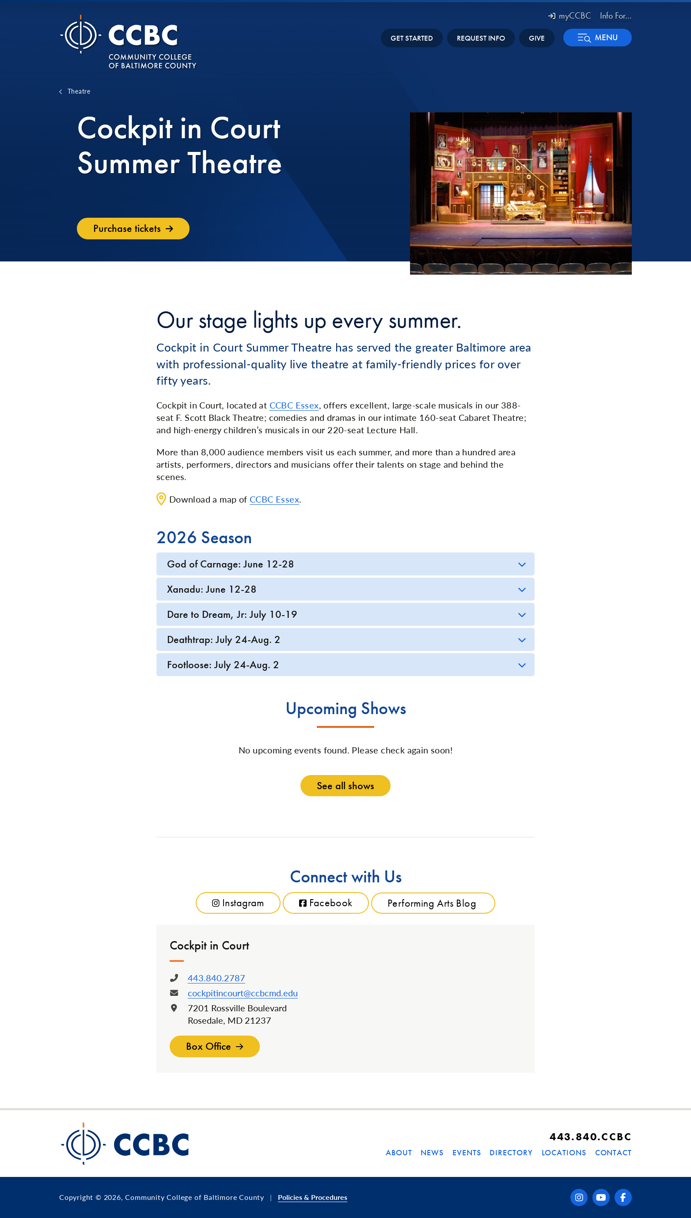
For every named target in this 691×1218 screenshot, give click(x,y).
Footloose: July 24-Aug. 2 (223, 664)
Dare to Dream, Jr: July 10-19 (232, 614)
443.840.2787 (216, 978)
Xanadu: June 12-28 (212, 589)
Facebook (326, 903)
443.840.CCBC (591, 1136)
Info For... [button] (616, 15)
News (432, 1152)
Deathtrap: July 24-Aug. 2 (224, 639)
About (399, 1152)
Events (466, 1152)
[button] (597, 37)
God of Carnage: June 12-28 (230, 564)
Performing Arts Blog (433, 903)
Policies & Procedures (312, 1197)
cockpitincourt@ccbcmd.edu (243, 993)
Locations (564, 1152)
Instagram (238, 903)
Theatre (79, 91)
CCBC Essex (294, 405)
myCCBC (569, 15)
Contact (613, 1152)
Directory (511, 1152)
